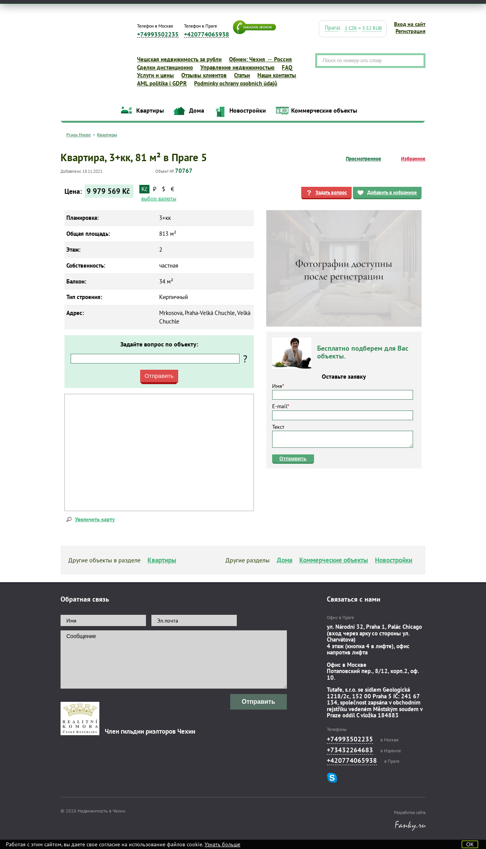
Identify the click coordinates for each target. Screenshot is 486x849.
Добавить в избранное (392, 192)
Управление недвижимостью (237, 67)
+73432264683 (350, 750)
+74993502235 (158, 34)
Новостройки (247, 110)
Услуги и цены (155, 75)
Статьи (242, 75)
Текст (342, 435)
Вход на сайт (409, 24)
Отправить (293, 458)
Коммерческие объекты (324, 110)
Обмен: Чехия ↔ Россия (260, 59)
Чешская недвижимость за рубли (179, 59)
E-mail (342, 411)
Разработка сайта (409, 812)
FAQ (287, 67)
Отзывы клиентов (204, 75)
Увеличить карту (95, 519)
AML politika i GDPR (162, 83)
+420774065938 (206, 34)
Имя (342, 391)
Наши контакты (276, 75)
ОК (470, 844)
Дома (196, 110)
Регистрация (410, 31)
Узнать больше (222, 844)
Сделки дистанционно (165, 67)
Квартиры (150, 110)
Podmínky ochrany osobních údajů (235, 83)
